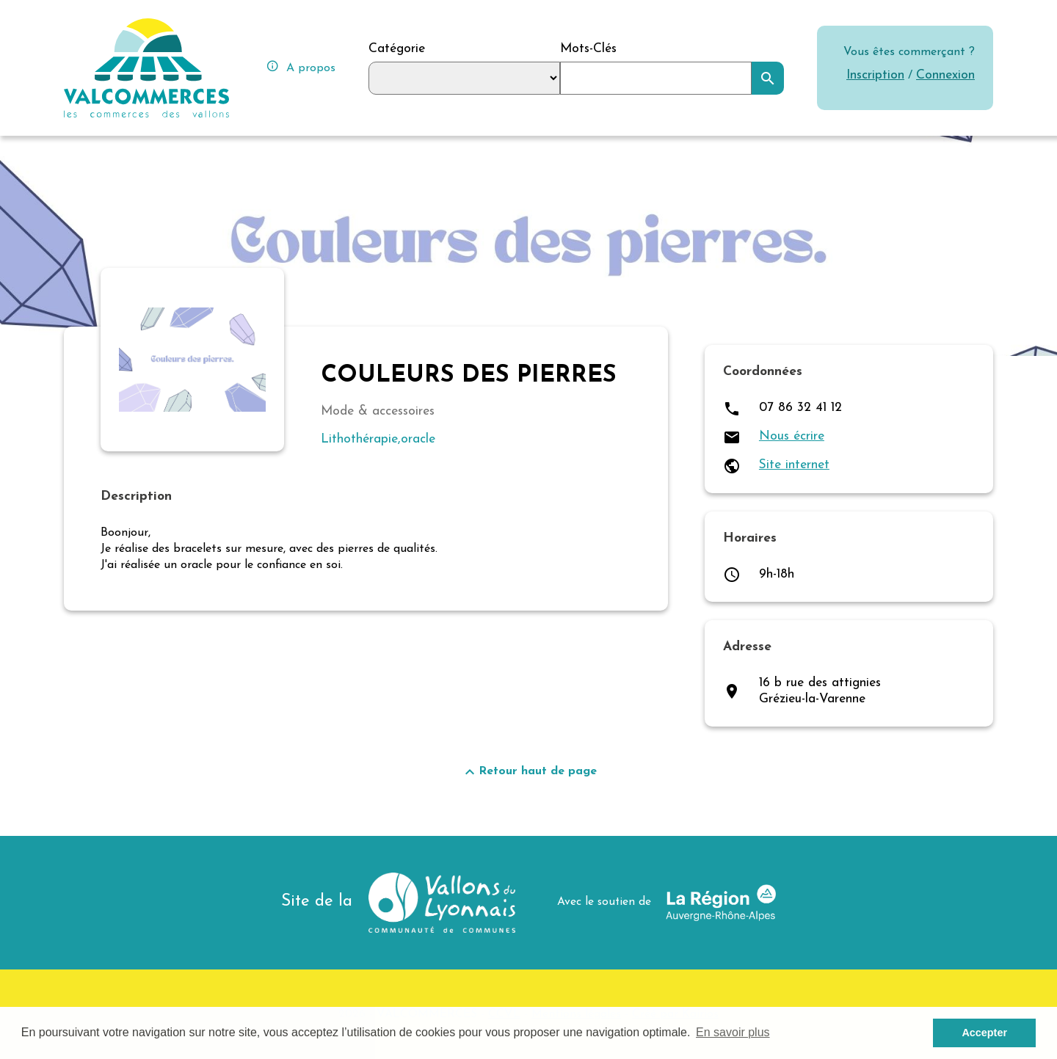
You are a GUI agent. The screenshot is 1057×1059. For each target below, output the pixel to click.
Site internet (794, 465)
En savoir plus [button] (733, 1032)
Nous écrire (791, 436)
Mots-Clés (588, 49)
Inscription (875, 75)
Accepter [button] (984, 1032)
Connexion (945, 75)
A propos (300, 66)
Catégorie (396, 49)
